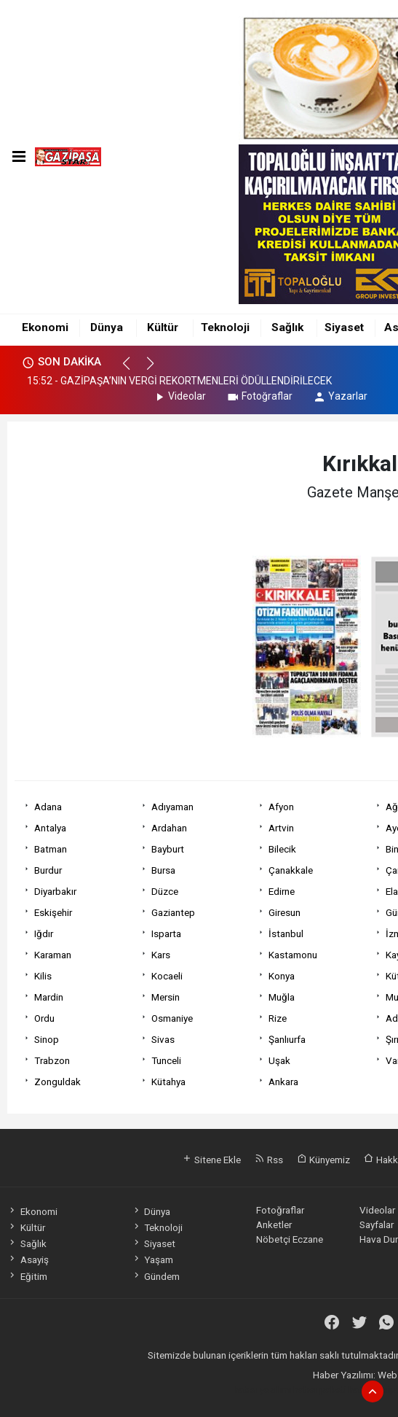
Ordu (44, 1018)
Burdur (48, 870)
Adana (48, 806)
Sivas (163, 1039)
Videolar (179, 396)
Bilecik (282, 849)
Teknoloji (225, 327)
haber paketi (319, 1389)
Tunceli (166, 1060)
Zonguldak (57, 1081)
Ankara (283, 1081)
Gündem (156, 1276)
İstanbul (285, 933)
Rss (269, 1159)
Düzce (164, 891)
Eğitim (27, 1276)
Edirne (281, 891)
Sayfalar (376, 1224)
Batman (50, 849)
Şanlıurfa (287, 1039)
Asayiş (27, 1259)
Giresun (284, 912)
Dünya (106, 327)
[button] (133, 370)
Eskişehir (53, 912)
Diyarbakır (55, 891)
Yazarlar (340, 396)
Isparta (166, 933)
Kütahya (168, 1081)
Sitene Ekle (211, 1159)
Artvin (281, 828)
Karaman (52, 954)
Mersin (165, 997)
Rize (277, 1018)
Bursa (163, 870)
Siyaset (344, 327)
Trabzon (52, 1060)
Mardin (48, 997)
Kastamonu (292, 954)
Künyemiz (323, 1159)
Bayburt (167, 849)
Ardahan (169, 828)
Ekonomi (45, 327)
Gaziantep (173, 912)
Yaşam (152, 1259)
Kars (160, 954)
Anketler (274, 1224)
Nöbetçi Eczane (289, 1239)
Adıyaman (172, 806)
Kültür (162, 327)
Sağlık (287, 327)
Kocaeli (167, 976)
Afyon (281, 806)
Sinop (46, 1039)
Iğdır (43, 933)
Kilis (43, 976)
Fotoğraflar (259, 396)
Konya (281, 976)
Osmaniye (172, 1018)
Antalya (50, 828)
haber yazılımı (262, 1389)
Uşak (279, 1060)
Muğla (281, 997)
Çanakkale (290, 870)
